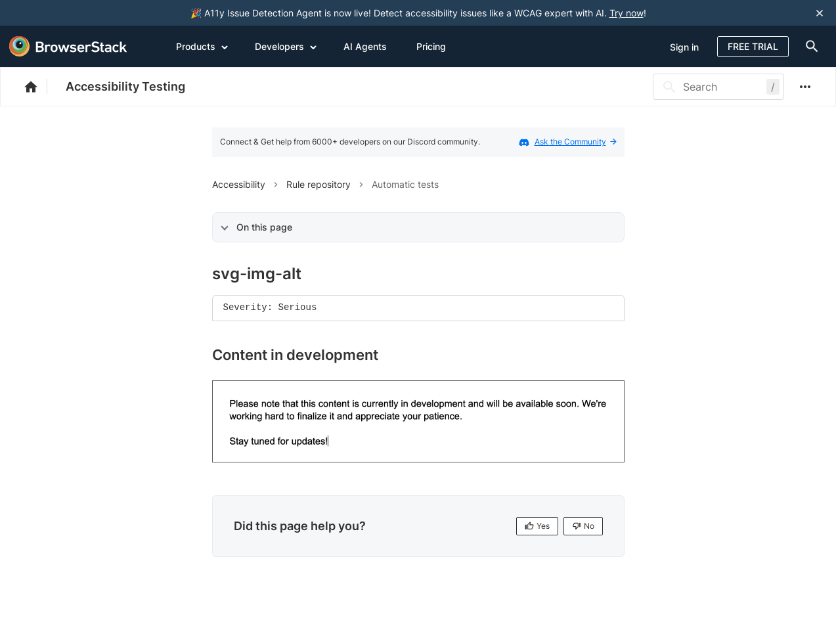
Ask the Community (576, 141)
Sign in (684, 47)
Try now (626, 12)
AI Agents (365, 46)
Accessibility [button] (238, 184)
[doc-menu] (809, 46)
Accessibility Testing (125, 86)
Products (202, 46)
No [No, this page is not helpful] (583, 526)
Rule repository (318, 184)
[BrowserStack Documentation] (38, 87)
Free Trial (753, 46)
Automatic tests (405, 184)
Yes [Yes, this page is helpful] (537, 526)
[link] (418, 421)
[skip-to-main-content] (54, 13)
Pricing (431, 46)
